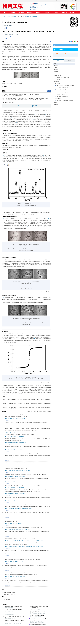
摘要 (55, 63)
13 (16, 122)
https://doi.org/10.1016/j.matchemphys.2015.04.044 (15, 418)
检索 (53, 0)
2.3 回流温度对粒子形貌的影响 (61, 91)
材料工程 (3, 16)
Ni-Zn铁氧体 (9, 83)
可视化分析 (49, 411)
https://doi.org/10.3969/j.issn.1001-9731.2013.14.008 (15, 476)
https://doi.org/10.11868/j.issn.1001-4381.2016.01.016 (15, 436)
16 (34, 338)
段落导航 (58, 60)
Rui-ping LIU (16, 34)
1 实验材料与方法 (57, 75)
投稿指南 (21, 12)
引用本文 (56, 71)
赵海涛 (3, 25)
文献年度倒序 (35, 411)
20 (20, 393)
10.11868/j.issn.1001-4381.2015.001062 (30, 16)
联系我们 (72, 12)
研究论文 (3, 19)
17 (16, 341)
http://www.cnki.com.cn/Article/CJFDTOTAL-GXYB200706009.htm (17, 464)
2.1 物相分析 (57, 83)
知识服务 (56, 12)
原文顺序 (30, 411)
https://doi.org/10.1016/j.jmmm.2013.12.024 (13, 449)
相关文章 (69, 60)
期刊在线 (30, 12)
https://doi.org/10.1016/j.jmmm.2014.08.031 (13, 459)
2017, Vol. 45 (9, 16)
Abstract (56, 65)
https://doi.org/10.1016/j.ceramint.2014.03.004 (14, 425)
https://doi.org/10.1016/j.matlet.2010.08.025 (13, 523)
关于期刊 (12, 12)
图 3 (4, 260)
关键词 (55, 67)
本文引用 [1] (7, 420)
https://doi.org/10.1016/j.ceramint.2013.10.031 (14, 569)
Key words (56, 69)
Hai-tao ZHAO (4, 34)
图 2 (4, 218)
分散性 (15, 83)
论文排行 (38, 12)
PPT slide (47, 208)
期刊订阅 (64, 12)
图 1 (4, 155)
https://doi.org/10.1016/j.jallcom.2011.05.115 (14, 500)
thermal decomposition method (7, 88)
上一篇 (17, 105)
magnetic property (31, 88)
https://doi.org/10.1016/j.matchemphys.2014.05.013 (15, 553)
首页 (5, 12)
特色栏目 (47, 12)
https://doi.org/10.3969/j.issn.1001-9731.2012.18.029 (15, 487)
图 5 (4, 334)
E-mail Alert (64, 0)
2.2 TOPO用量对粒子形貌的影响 (61, 87)
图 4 (4, 297)
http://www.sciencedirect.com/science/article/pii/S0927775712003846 (18, 508)
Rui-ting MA (11, 34)
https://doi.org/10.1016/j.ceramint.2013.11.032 (14, 561)
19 (37, 387)
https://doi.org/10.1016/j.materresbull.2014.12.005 (15, 576)
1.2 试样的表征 (58, 79)
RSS (57, 0)
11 (11, 117)
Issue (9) (14, 16)
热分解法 (3, 83)
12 (33, 119)
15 (10, 262)
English (77, 0)
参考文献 (56, 104)
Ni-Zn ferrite (17, 88)
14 (27, 226)
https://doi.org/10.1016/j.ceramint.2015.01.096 (14, 432)
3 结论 (55, 102)
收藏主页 (71, 0)
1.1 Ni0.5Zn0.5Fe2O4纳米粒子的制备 (62, 77)
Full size (42, 208)
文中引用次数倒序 (42, 411)
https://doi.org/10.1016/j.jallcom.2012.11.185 (14, 584)
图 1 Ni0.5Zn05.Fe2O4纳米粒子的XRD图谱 (65, 85)
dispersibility (24, 88)
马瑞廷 (7, 25)
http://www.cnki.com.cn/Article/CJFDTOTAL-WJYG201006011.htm (17, 529)
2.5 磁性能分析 (58, 98)
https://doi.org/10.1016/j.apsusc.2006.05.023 (13, 515)
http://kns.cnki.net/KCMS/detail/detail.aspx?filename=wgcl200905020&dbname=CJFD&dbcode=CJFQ (24, 540)
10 (7, 116)
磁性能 (20, 83)
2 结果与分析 (56, 81)
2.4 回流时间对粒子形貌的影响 (61, 94)
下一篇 (35, 105)
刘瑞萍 (10, 25)
